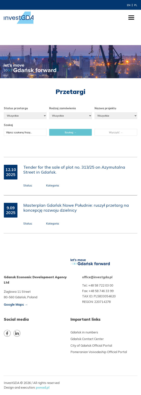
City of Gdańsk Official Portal (91, 345)
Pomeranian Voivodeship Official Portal (98, 352)
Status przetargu (16, 108)
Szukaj (8, 125)
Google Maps (16, 304)
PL (135, 5)
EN (128, 5)
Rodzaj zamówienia (62, 108)
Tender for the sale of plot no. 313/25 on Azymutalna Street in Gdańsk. (74, 170)
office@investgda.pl (97, 277)
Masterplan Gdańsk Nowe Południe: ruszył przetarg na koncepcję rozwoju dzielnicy (76, 208)
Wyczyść (116, 132)
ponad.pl (42, 387)
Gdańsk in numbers (84, 332)
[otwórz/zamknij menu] (131, 17)
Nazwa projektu (105, 108)
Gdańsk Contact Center (87, 339)
